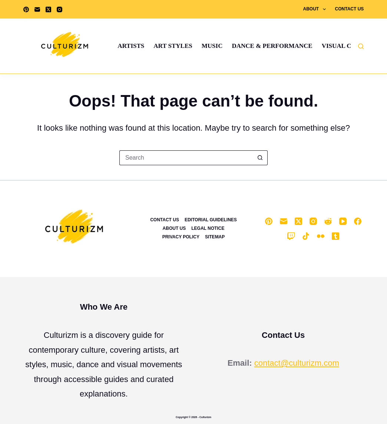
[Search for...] (186, 157)
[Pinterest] (26, 9)
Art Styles (172, 45)
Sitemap (215, 236)
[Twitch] (291, 236)
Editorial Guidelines (211, 219)
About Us (174, 228)
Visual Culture (349, 45)
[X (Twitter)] (48, 9)
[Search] (361, 46)
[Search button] (260, 157)
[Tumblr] (335, 236)
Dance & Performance (272, 45)
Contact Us (349, 9)
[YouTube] (343, 221)
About (316, 9)
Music (212, 45)
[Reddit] (328, 221)
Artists (131, 45)
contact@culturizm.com (296, 363)
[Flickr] (320, 236)
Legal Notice (207, 228)
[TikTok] (306, 236)
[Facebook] (357, 221)
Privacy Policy (180, 236)
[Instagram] (59, 9)
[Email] (37, 9)
